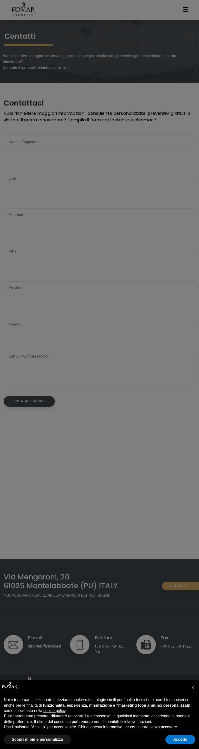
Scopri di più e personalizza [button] (37, 739)
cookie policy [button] (54, 711)
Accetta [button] (180, 739)
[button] (193, 687)
